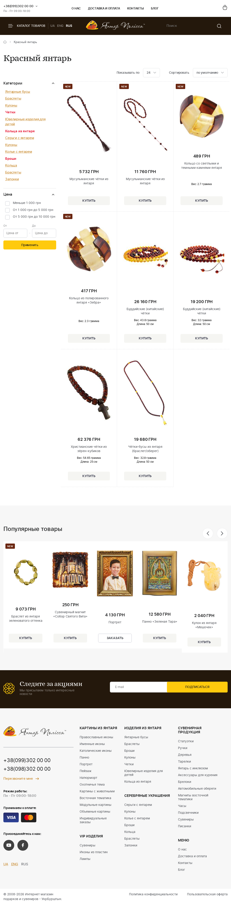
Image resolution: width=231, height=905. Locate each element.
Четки (10, 112)
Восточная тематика (95, 798)
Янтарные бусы (17, 92)
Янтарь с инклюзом (193, 768)
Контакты (135, 8)
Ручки (182, 748)
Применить (29, 245)
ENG (60, 25)
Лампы (85, 859)
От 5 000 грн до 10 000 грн (34, 216)
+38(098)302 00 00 (28, 769)
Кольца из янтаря (20, 131)
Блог (155, 8)
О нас (76, 8)
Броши (10, 158)
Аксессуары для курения (197, 775)
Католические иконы (96, 750)
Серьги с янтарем (19, 138)
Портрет (86, 764)
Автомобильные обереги (197, 788)
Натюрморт (88, 777)
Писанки (184, 826)
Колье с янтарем (18, 151)
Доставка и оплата (104, 8)
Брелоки (184, 782)
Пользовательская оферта (207, 894)
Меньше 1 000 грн (27, 203)
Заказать (115, 637)
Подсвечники (188, 812)
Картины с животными (97, 791)
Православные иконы (96, 737)
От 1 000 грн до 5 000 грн (33, 210)
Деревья (185, 754)
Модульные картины (95, 805)
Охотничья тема (92, 784)
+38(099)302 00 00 (18, 6)
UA (52, 25)
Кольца (11, 165)
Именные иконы (92, 744)
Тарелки (184, 761)
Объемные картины (95, 811)
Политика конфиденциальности (153, 894)
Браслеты (13, 98)
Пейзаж (86, 771)
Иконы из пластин (94, 852)
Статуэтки (186, 741)
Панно (84, 757)
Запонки (12, 179)
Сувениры (87, 845)
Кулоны (11, 105)
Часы (182, 806)
